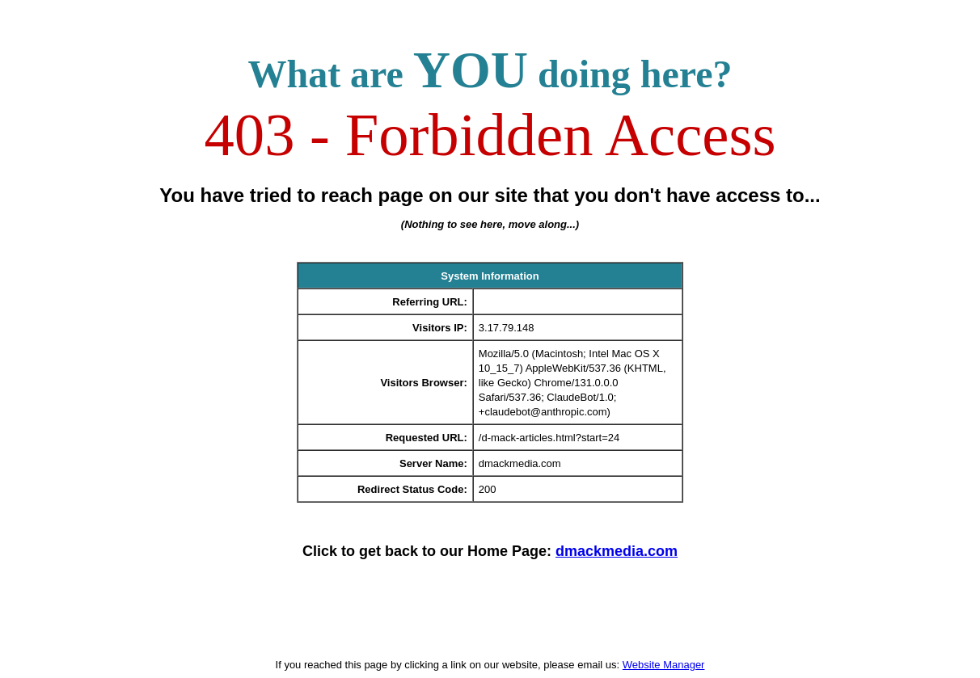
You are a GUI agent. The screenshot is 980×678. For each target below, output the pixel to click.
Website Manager (664, 665)
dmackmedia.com (616, 551)
